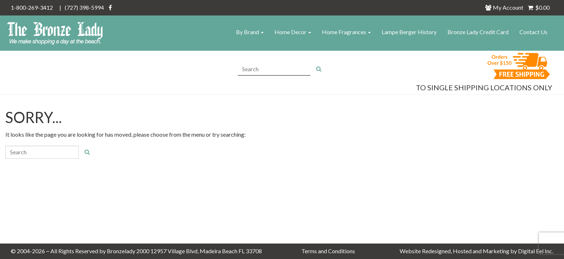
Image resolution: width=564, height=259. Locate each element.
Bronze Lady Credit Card (478, 31)
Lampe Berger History (409, 31)
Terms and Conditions (328, 250)
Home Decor (292, 31)
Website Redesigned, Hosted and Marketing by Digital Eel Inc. (476, 250)
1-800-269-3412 (32, 7)
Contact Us (533, 31)
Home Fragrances (346, 31)
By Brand (250, 31)
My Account (506, 7)
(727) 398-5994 (84, 7)
